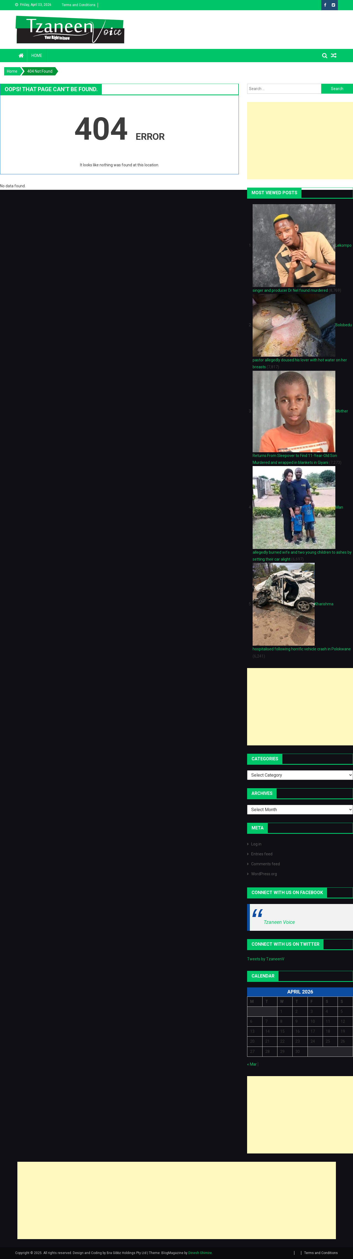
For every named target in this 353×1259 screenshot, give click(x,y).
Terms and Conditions (78, 5)
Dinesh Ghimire (200, 1253)
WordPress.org (264, 874)
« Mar (252, 1064)
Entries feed (261, 854)
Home (36, 55)
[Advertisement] (300, 140)
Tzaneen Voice (279, 922)
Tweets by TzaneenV (265, 959)
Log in (256, 844)
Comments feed (265, 864)
